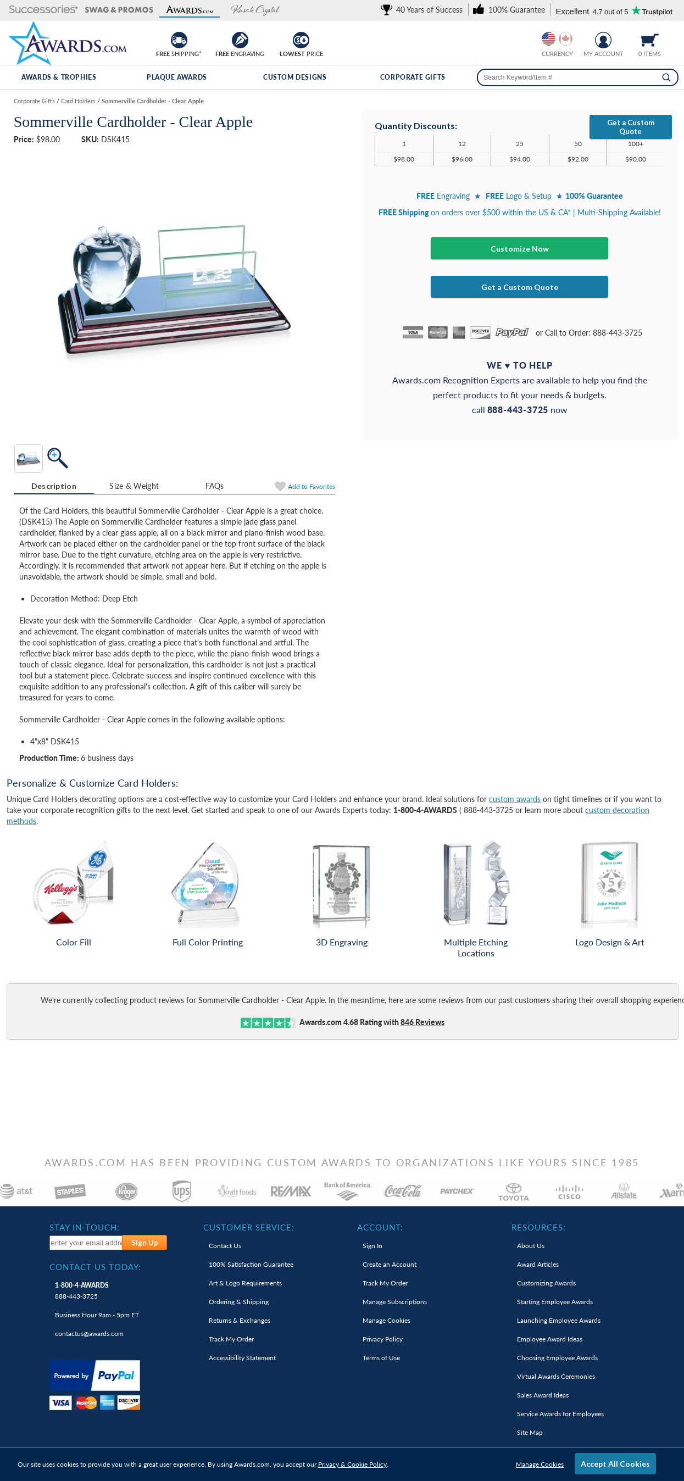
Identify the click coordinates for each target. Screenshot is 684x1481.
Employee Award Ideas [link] (549, 1339)
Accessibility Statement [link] (242, 1358)
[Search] (666, 77)
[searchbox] (578, 77)
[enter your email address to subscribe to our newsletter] (86, 1242)
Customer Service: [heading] (248, 1227)
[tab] (54, 486)
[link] (424, 9)
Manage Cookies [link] (386, 1320)
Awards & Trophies (58, 77)
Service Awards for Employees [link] (560, 1414)
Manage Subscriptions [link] (395, 1302)
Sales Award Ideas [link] (543, 1395)
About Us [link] (530, 1245)
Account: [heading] (380, 1227)
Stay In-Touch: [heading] (84, 1227)
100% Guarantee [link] (251, 1264)
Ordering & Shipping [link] (239, 1302)
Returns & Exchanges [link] (239, 1320)
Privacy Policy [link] (383, 1339)
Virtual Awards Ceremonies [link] (556, 1376)
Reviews (422, 1022)
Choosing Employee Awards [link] (557, 1358)
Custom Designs (294, 77)
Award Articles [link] (538, 1264)
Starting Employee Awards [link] (555, 1302)
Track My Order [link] (231, 1339)
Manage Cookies (540, 1464)
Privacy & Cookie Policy (352, 1464)
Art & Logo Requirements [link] (245, 1283)
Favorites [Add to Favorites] (311, 486)
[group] (557, 39)
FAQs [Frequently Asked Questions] (214, 486)
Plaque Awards (177, 77)
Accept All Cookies (615, 1463)
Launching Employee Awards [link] (558, 1320)
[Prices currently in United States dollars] (548, 39)
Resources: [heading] (538, 1227)
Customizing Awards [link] (546, 1283)
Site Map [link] (530, 1432)
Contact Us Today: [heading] (95, 1267)
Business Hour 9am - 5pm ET (97, 1315)
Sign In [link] (372, 1245)
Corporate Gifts (413, 77)
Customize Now (520, 248)
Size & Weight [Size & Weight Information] (134, 486)
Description (53, 486)
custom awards (515, 799)
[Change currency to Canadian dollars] (565, 39)
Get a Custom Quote (630, 127)
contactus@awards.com (89, 1333)
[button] (43, 10)
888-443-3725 (82, 1290)
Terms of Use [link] (381, 1358)
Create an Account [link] (389, 1264)
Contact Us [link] (225, 1245)
